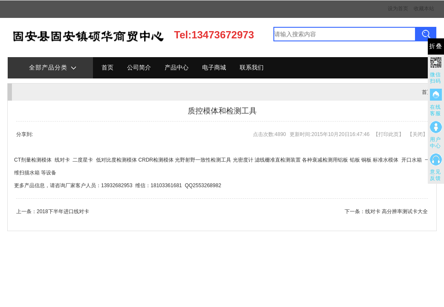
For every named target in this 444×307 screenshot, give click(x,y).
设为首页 (398, 9)
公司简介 (139, 67)
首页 (107, 67)
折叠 (436, 46)
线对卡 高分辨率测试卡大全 (396, 211)
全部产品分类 (52, 68)
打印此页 (388, 134)
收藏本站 (424, 9)
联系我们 (252, 67)
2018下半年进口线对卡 (63, 211)
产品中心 (177, 67)
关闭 (417, 134)
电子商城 (214, 67)
